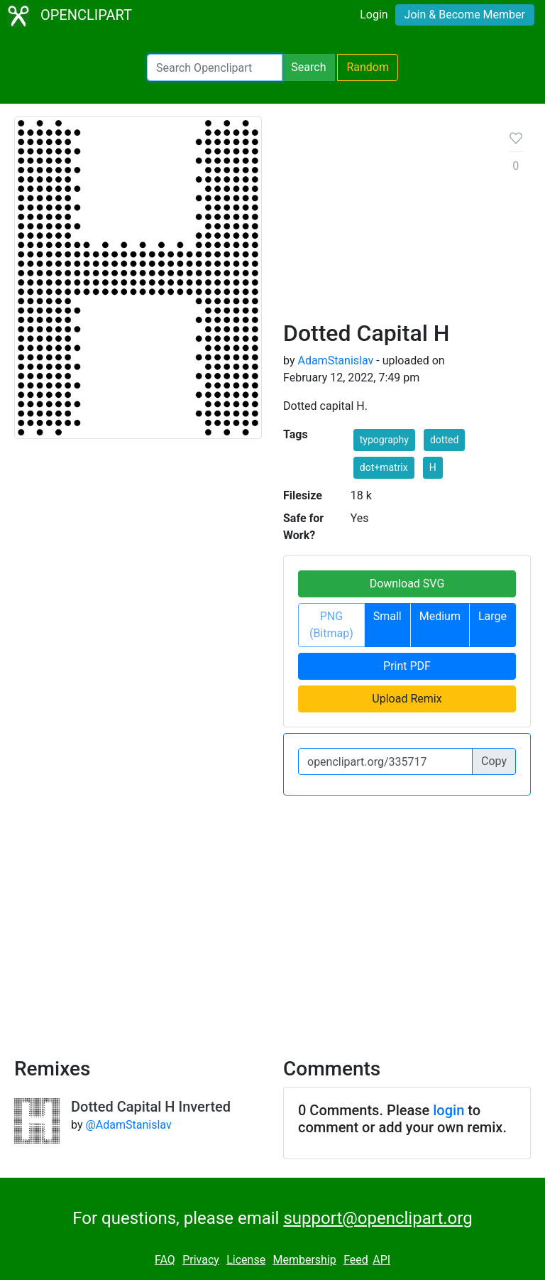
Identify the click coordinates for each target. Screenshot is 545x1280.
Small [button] (387, 616)
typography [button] (384, 439)
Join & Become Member (464, 14)
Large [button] (492, 616)
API (381, 1260)
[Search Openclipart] (214, 67)
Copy (494, 761)
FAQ (165, 1260)
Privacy (200, 1260)
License (245, 1260)
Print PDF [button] (407, 666)
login (448, 1110)
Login (373, 14)
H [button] (432, 467)
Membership (304, 1260)
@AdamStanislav (128, 1125)
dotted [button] (444, 439)
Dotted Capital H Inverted (151, 1106)
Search (308, 67)
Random (367, 67)
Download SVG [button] (407, 583)
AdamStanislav (335, 360)
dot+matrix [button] (384, 467)
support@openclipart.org (377, 1218)
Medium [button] (440, 616)
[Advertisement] (384, 224)
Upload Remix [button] (406, 698)
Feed (355, 1260)
